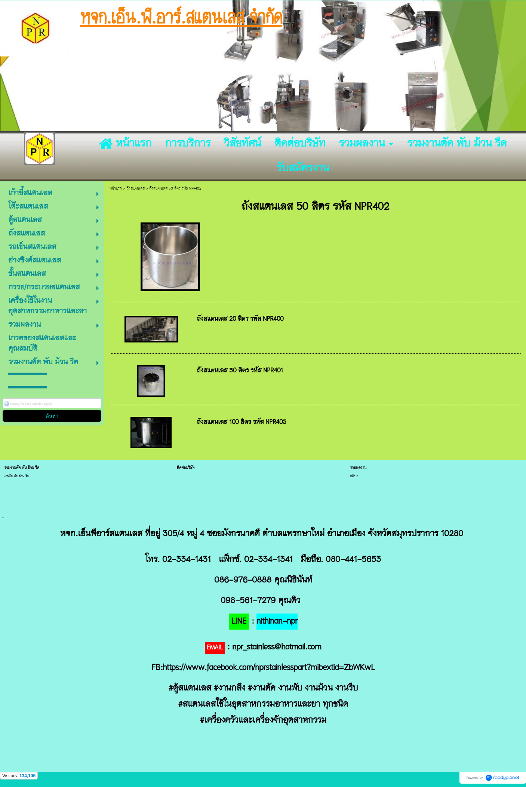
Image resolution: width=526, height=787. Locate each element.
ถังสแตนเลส (135, 188)
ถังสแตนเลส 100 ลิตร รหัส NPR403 (241, 422)
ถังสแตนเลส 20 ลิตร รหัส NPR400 (240, 319)
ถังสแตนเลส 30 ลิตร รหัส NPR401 (240, 371)
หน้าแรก (116, 188)
